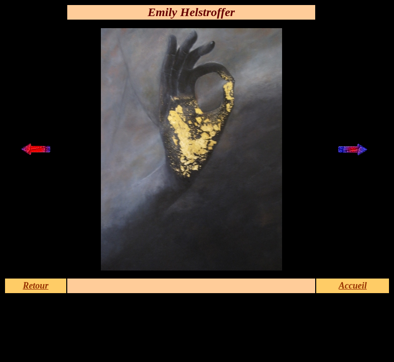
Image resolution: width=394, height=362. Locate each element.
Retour (35, 286)
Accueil (353, 286)
